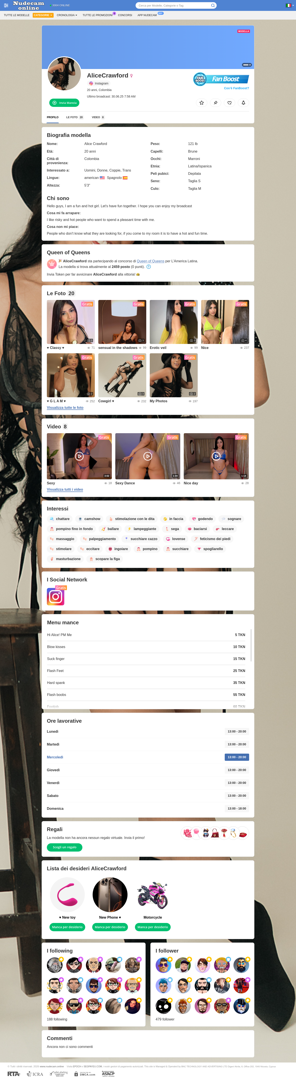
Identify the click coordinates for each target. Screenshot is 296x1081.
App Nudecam (148, 15)
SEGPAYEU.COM (93, 1066)
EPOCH (77, 1066)
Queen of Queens (150, 261)
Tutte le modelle (16, 15)
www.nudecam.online (52, 1066)
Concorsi (125, 15)
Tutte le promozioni (99, 15)
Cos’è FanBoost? (236, 88)
